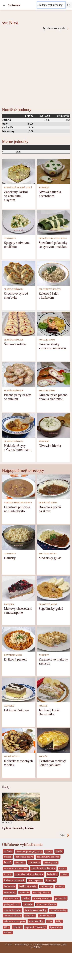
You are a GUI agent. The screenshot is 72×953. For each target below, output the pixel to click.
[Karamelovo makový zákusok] (53, 638)
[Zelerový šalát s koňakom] (53, 272)
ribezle (28, 904)
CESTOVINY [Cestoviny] (10, 238)
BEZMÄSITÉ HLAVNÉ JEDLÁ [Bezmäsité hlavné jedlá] (18, 187)
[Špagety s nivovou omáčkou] (18, 222)
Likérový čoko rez (16, 710)
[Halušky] (18, 537)
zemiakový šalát (46, 915)
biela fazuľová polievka (48, 857)
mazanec (9, 892)
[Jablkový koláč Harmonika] (53, 689)
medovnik (24, 892)
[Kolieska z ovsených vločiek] (18, 740)
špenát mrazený (36, 927)
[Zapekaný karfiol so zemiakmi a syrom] (18, 171)
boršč (7, 862)
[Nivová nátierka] (53, 425)
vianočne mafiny (58, 910)
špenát (17, 927)
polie (26, 898)
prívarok (60, 898)
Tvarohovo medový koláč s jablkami (52, 763)
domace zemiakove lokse (15, 868)
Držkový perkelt (15, 659)
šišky (6, 927)
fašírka (62, 868)
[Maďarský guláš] (53, 537)
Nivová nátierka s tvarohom (50, 194)
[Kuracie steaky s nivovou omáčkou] (53, 323)
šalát (50, 921)
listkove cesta (28, 886)
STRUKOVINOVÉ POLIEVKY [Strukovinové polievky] (18, 503)
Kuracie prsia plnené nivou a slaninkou (53, 397)
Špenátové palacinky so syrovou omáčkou (53, 244)
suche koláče (12, 910)
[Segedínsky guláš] (53, 588)
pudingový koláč (12, 904)
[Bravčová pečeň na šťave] (53, 486)
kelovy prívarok (14, 880)
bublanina (20, 862)
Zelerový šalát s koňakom (48, 295)
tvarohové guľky (35, 910)
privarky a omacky (42, 898)
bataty (49, 851)
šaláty (58, 921)
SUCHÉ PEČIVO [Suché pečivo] (11, 756)
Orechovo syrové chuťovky (16, 295)
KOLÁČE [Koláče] (43, 706)
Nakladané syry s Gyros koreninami (17, 447)
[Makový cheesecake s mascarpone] (18, 588)
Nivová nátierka (50, 445)
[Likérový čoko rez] (18, 689)
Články (6, 787)
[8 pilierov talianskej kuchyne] (21, 806)
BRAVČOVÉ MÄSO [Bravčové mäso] (48, 503)
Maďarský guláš (50, 558)
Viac (64, 835)
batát (59, 851)
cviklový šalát (50, 862)
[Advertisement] (36, 67)
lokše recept (46, 886)
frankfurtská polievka (29, 874)
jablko (64, 874)
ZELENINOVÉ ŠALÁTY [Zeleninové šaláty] (50, 289)
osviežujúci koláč (41, 892)
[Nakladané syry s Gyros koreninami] (18, 425)
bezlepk (7, 857)
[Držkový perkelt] (18, 638)
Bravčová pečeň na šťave (50, 509)
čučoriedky (36, 921)
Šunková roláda (15, 344)
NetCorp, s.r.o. (26, 944)
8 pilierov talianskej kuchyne (18, 828)
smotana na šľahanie (46, 904)
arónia (8, 851)
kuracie (50, 880)
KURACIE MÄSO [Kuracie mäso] (47, 340)
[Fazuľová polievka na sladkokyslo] (18, 486)
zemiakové (30, 915)
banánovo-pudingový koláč (29, 851)
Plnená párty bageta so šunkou (17, 397)
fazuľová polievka (43, 868)
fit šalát (7, 874)
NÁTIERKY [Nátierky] (44, 187)
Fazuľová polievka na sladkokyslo (17, 509)
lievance (9, 886)
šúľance (7, 932)
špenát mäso (55, 927)
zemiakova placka (12, 915)
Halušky (10, 558)
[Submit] (68, 5)
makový (60, 886)
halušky (52, 874)
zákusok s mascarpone (14, 921)
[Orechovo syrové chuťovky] (18, 272)
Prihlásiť (38, 947)
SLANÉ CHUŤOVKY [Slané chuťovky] (13, 289)
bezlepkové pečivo (24, 857)
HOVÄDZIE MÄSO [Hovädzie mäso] (47, 553)
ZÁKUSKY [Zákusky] (9, 604)
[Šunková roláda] (18, 323)
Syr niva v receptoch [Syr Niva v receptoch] (56, 28)
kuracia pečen (35, 880)
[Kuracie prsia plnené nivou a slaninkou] (53, 374)
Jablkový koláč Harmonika (49, 712)
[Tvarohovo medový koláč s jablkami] (53, 740)
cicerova (34, 862)
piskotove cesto (11, 898)
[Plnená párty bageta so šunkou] (18, 374)
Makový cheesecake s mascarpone (18, 610)
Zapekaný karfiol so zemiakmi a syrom (16, 196)
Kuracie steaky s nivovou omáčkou (52, 346)
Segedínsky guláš (51, 608)
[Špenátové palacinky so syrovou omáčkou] (53, 222)
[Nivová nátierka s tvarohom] (53, 171)
